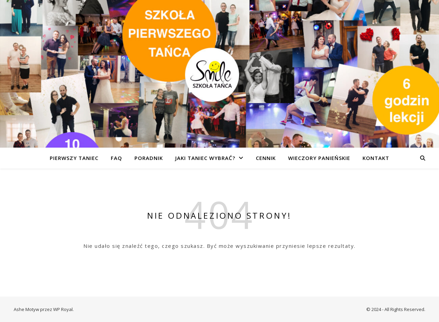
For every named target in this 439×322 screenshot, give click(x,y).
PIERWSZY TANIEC (74, 157)
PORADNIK (148, 157)
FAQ (116, 157)
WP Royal (63, 309)
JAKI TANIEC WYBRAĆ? (205, 157)
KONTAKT (376, 157)
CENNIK (266, 157)
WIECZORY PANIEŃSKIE (319, 157)
